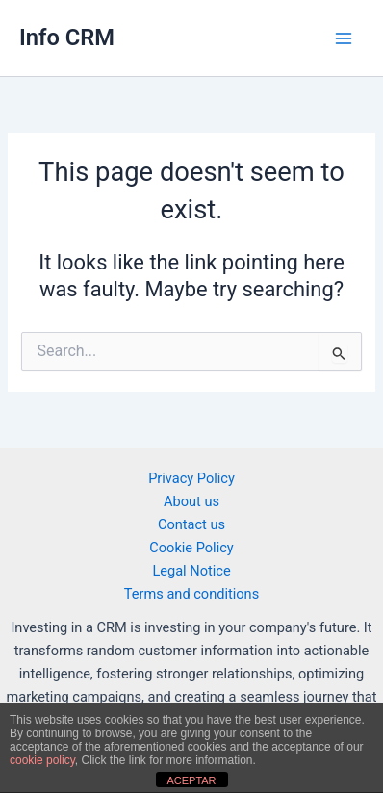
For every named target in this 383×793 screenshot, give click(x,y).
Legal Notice (191, 570)
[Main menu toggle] (343, 38)
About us (191, 501)
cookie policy (42, 760)
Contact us (191, 524)
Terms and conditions (191, 593)
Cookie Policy (191, 547)
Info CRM (67, 37)
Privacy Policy (191, 478)
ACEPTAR (191, 780)
